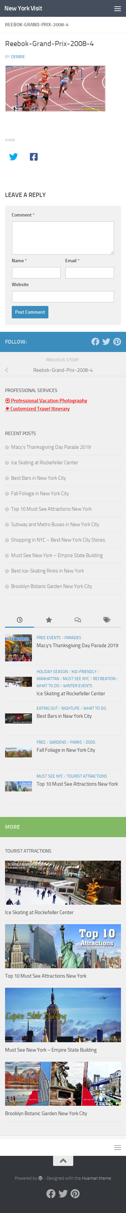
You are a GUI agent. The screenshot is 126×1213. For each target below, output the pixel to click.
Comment (23, 215)
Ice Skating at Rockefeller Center (44, 463)
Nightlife (70, 708)
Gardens (58, 742)
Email (72, 261)
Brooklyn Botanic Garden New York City (51, 586)
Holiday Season (52, 671)
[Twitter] (106, 342)
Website (20, 284)
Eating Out (47, 708)
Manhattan (48, 678)
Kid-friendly (84, 671)
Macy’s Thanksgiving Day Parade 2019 (51, 447)
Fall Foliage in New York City (40, 494)
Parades (73, 637)
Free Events (49, 637)
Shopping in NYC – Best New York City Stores (58, 540)
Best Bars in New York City (38, 478)
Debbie (18, 56)
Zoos (90, 742)
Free (41, 742)
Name (19, 261)
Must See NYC (76, 678)
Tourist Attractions (87, 776)
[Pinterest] (117, 342)
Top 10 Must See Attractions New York (51, 509)
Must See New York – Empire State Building (57, 555)
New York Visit (23, 8)
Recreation (104, 678)
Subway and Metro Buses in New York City (55, 524)
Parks (76, 742)
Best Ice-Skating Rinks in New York (47, 571)
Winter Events (77, 685)
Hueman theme (96, 1178)
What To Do (48, 685)
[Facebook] (95, 342)
